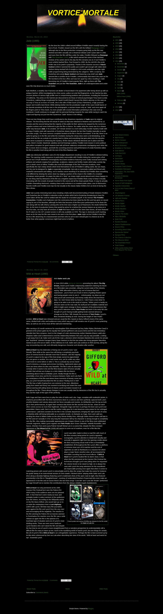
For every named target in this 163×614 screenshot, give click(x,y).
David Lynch (119, 161)
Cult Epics (118, 156)
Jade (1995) (32, 40)
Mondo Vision (119, 211)
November (121, 67)
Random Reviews (121, 222)
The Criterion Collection (123, 237)
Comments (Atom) (42, 592)
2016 (117, 55)
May (119, 85)
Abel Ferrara (119, 137)
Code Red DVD (120, 153)
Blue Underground (121, 143)
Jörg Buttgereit (120, 193)
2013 (117, 107)
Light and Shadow (121, 198)
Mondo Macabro (120, 209)
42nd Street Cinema (122, 135)
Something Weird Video (123, 229)
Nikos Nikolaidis (120, 216)
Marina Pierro (119, 201)
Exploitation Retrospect (123, 169)
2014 (117, 61)
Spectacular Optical (121, 232)
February (120, 100)
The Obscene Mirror (122, 240)
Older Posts (103, 589)
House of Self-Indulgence (123, 183)
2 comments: (54, 580)
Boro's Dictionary (120, 145)
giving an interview (76, 283)
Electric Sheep (120, 164)
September (121, 73)
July (118, 79)
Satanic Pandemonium (122, 224)
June (119, 82)
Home (67, 589)
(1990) (60, 57)
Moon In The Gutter (121, 214)
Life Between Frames (122, 195)
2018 (117, 49)
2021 (117, 40)
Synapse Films (120, 235)
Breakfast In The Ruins (123, 148)
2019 (117, 46)
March (119, 91)
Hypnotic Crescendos (122, 186)
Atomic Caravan (120, 140)
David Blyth (119, 158)
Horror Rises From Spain (123, 180)
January (120, 103)
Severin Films (119, 227)
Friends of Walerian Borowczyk (121, 177)
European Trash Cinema (123, 166)
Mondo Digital (119, 203)
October (120, 70)
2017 (117, 52)
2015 (117, 58)
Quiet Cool (118, 219)
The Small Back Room (122, 243)
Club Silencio (119, 151)
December (121, 64)
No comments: (54, 262)
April (119, 88)
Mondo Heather (120, 206)
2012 (117, 110)
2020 (117, 43)
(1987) (97, 48)
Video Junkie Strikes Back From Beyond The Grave (124, 249)
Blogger (90, 608)
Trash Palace (119, 245)
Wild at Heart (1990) (37, 273)
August (119, 76)
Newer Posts (31, 589)
